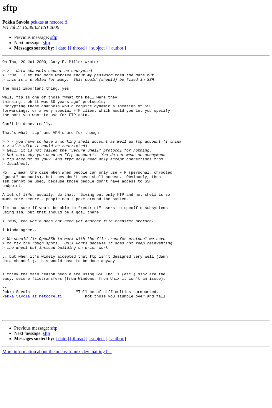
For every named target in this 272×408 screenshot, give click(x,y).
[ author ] (117, 47)
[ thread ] (78, 47)
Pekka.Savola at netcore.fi (32, 343)
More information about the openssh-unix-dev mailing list (57, 402)
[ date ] (62, 47)
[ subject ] (98, 47)
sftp (53, 37)
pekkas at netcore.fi (49, 21)
